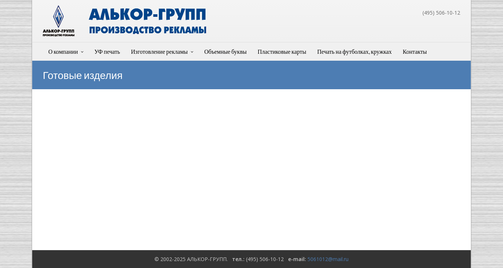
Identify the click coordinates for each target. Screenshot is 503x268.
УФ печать (107, 51)
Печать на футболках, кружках (354, 51)
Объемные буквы (225, 51)
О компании (63, 51)
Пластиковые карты (282, 51)
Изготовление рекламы (159, 51)
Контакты (415, 51)
